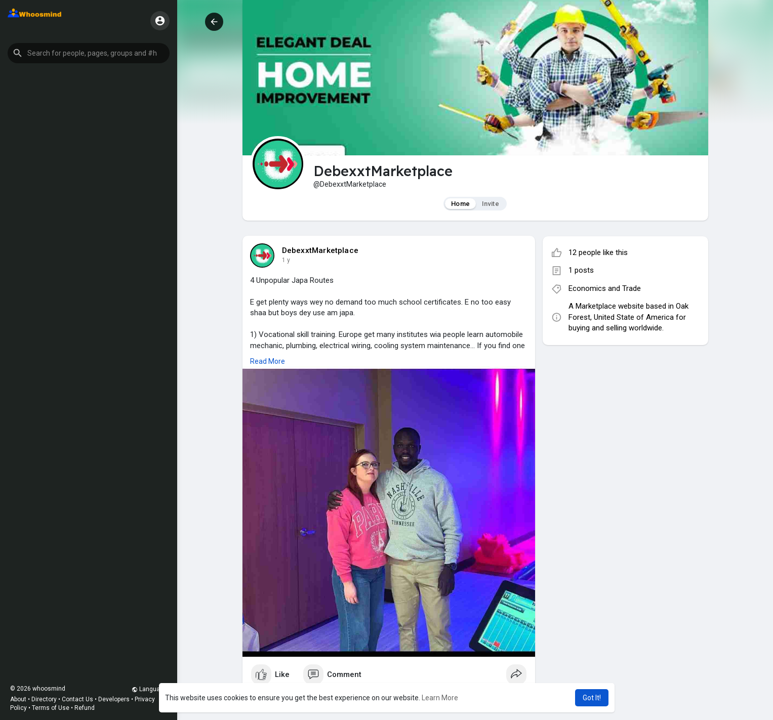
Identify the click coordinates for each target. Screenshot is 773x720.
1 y (286, 260)
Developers (114, 699)
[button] (89, 53)
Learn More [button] (440, 698)
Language (149, 689)
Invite (490, 203)
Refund (84, 707)
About (18, 699)
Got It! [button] (592, 698)
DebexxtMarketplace (320, 250)
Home (460, 203)
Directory (44, 699)
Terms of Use (50, 707)
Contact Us (77, 699)
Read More (267, 361)
